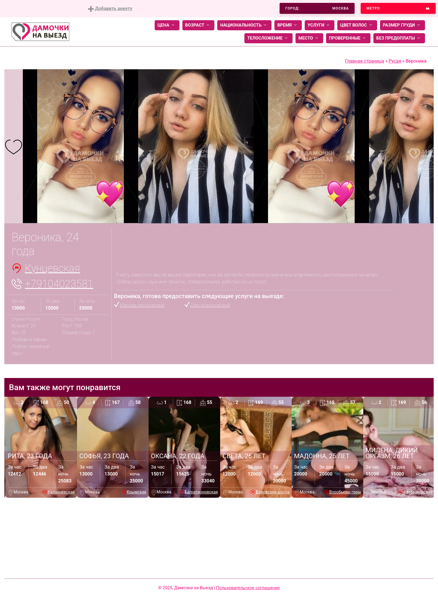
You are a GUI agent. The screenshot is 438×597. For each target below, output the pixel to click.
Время (288, 25)
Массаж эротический (142, 305)
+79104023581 (59, 284)
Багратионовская (201, 492)
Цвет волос (357, 25)
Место (309, 38)
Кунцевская (52, 268)
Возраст (198, 25)
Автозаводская (418, 492)
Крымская (136, 492)
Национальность (244, 25)
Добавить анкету (110, 9)
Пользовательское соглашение (248, 587)
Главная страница (364, 61)
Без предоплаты (399, 38)
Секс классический (210, 305)
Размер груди (402, 25)
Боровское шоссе (272, 492)
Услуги (320, 25)
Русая (395, 61)
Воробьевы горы (345, 492)
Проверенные (348, 38)
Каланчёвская (61, 492)
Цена (167, 25)
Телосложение (268, 38)
